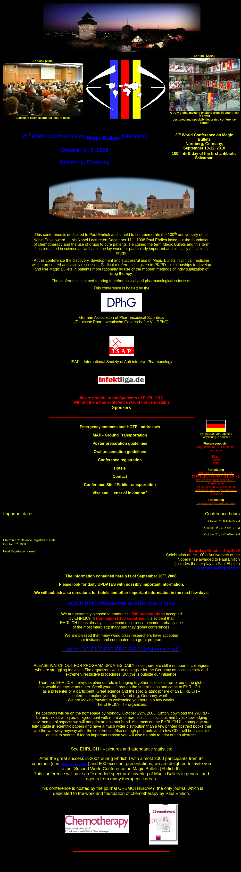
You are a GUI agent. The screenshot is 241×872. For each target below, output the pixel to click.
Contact (120, 476)
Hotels (120, 468)
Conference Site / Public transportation (120, 485)
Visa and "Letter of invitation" (119, 493)
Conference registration (120, 460)
